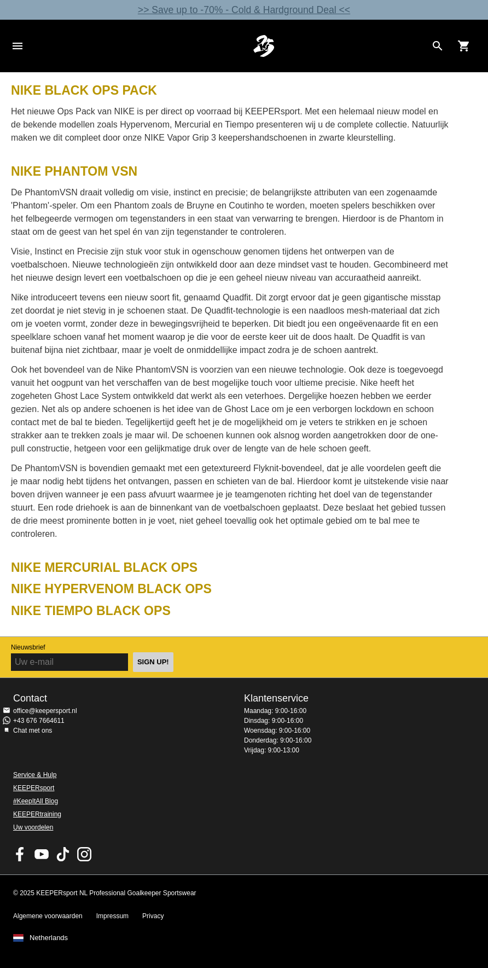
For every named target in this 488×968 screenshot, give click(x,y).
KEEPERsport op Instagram (84, 854)
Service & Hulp (34, 775)
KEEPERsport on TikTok (63, 854)
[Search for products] (438, 46)
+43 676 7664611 (39, 720)
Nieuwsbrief (28, 647)
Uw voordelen (33, 827)
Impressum (112, 916)
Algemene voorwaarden (48, 916)
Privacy (153, 916)
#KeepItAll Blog (35, 801)
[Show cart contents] (464, 46)
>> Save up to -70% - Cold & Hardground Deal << (244, 9)
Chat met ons (32, 730)
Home (264, 46)
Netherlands (49, 938)
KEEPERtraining (37, 814)
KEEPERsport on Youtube (41, 854)
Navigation (17, 46)
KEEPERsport (33, 788)
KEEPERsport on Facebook (20, 854)
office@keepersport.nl (45, 711)
